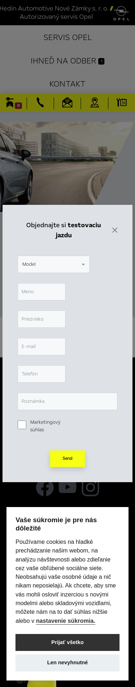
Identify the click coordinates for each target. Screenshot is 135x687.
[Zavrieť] (115, 230)
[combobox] (54, 264)
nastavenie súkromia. (65, 620)
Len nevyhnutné (67, 662)
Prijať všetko (67, 642)
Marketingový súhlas (45, 426)
